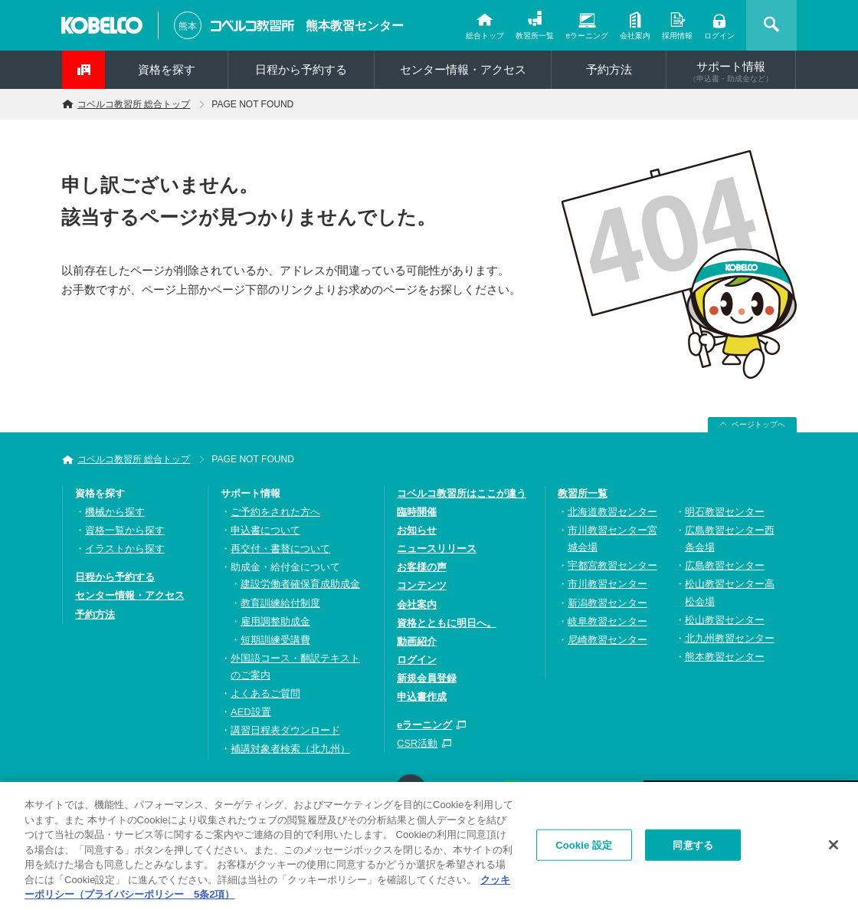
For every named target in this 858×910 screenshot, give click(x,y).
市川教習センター (607, 584)
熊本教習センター (355, 25)
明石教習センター (725, 511)
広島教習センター (725, 565)
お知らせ (417, 530)
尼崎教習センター (607, 640)
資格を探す (166, 69)
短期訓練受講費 (275, 640)
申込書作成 (422, 696)
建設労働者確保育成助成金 (300, 584)
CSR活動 (417, 743)
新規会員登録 (427, 678)
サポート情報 (730, 71)
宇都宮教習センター (612, 565)
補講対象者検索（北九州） (290, 748)
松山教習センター (725, 620)
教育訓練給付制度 (280, 603)
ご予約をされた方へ (275, 511)
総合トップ (485, 35)
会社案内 (635, 35)
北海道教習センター (612, 511)
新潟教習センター (607, 603)
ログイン (719, 35)
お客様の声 (422, 567)
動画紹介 (417, 641)
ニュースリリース (436, 548)
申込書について (265, 530)
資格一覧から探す (125, 530)
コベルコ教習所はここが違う (461, 493)
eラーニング (586, 35)
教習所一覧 (535, 35)
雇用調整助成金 (275, 621)
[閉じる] (833, 848)
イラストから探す (125, 548)
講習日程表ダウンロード (285, 730)
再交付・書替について (280, 548)
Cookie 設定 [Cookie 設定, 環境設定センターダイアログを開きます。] (583, 848)
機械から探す (115, 511)
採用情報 (677, 35)
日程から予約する (301, 69)
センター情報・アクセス (463, 69)
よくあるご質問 (265, 693)
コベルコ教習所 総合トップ (133, 104)
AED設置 (251, 712)
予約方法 (609, 69)
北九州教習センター (729, 638)
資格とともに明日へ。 (446, 623)
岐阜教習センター (607, 621)
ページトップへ (758, 424)
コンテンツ (422, 585)
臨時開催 (417, 511)
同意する (693, 848)
